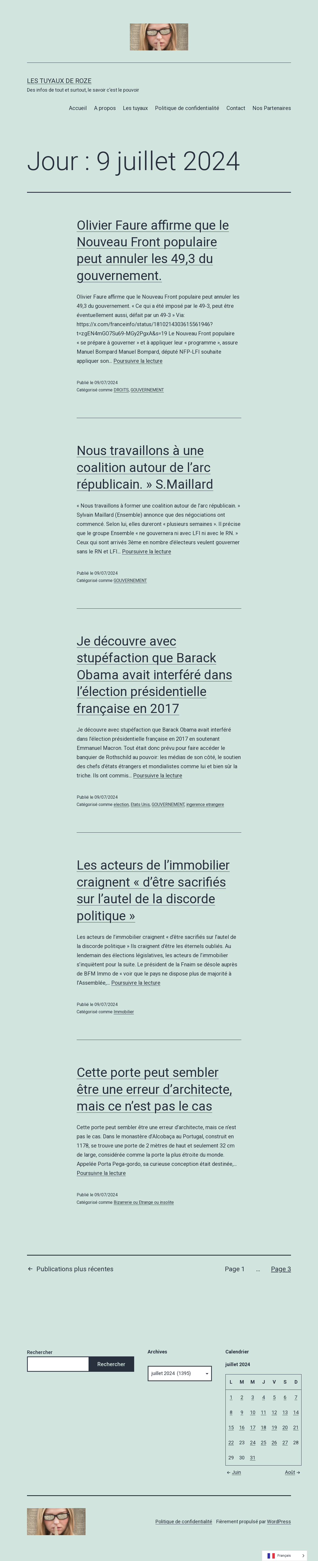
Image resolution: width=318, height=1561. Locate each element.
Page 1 (235, 1269)
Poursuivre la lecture (138, 361)
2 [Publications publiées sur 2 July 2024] (242, 1397)
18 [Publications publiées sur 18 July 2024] (263, 1427)
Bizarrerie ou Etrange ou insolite (144, 1202)
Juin (233, 1472)
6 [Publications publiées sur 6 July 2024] (285, 1397)
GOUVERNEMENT (147, 389)
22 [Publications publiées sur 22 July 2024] (231, 1442)
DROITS (121, 389)
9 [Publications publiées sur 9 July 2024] (242, 1412)
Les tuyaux (135, 108)
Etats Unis (140, 804)
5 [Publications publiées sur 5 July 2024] (274, 1397)
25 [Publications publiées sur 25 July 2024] (263, 1442)
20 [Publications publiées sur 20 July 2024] (285, 1427)
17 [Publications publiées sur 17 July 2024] (252, 1427)
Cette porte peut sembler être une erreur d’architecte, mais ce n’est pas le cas (154, 1089)
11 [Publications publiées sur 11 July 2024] (263, 1412)
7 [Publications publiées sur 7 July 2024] (296, 1397)
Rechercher (40, 1352)
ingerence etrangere (205, 804)
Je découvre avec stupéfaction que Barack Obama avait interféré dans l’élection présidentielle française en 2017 (154, 674)
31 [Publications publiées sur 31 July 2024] (252, 1457)
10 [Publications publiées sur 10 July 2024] (252, 1412)
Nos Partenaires (271, 108)
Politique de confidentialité (187, 108)
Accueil (78, 108)
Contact (235, 108)
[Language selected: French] (284, 1555)
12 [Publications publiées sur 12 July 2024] (274, 1412)
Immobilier (124, 1011)
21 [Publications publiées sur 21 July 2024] (296, 1427)
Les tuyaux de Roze (59, 81)
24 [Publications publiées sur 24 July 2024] (252, 1442)
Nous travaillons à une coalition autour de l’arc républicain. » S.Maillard (145, 467)
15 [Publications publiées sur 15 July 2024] (231, 1427)
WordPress (279, 1521)
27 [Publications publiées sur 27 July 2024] (285, 1442)
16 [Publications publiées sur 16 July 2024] (242, 1427)
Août (293, 1472)
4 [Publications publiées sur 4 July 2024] (263, 1397)
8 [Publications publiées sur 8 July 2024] (231, 1412)
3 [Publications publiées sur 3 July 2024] (252, 1397)
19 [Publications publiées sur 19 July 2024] (274, 1427)
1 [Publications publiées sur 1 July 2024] (231, 1397)
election (121, 804)
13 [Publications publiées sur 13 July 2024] (285, 1412)
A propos (105, 108)
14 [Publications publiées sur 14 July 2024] (296, 1412)
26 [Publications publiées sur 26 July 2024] (274, 1442)
